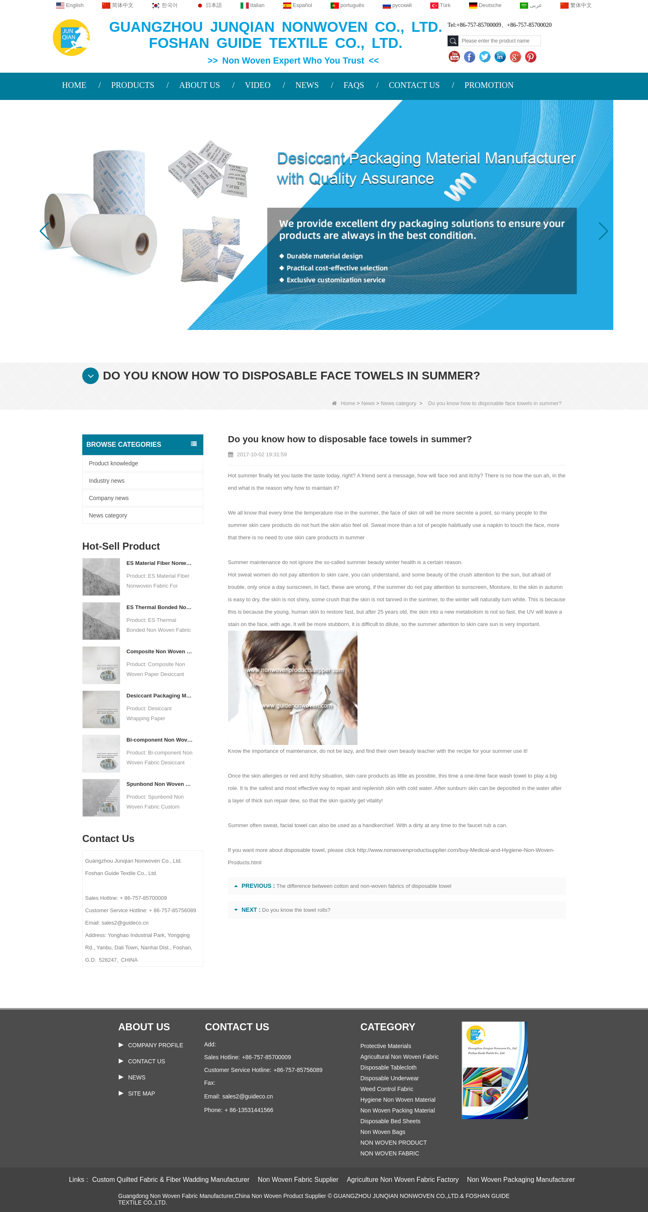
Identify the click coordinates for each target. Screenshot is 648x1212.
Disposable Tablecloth (388, 1067)
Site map (141, 1093)
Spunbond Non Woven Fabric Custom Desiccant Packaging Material (159, 784)
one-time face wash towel (495, 776)
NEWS (307, 85)
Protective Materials (385, 1046)
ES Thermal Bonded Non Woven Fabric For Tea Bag (159, 607)
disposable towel (304, 850)
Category (387, 1026)
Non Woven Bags (382, 1132)
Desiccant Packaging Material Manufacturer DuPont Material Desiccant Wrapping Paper (159, 696)
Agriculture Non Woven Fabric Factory (403, 1179)
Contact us (237, 1026)
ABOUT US (199, 85)
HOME (74, 85)
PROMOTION (489, 85)
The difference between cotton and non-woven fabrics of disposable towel (363, 886)
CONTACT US (414, 85)
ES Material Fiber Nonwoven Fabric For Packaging (159, 563)
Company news (109, 498)
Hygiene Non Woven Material (398, 1099)
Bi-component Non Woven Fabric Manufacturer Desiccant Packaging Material (159, 740)
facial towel (293, 825)
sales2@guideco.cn (247, 1096)
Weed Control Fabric (386, 1089)
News (368, 403)
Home (343, 403)
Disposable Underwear (389, 1078)
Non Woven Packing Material (397, 1110)
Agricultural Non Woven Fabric (399, 1056)
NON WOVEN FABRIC (389, 1153)
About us (144, 1026)
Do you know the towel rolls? (296, 910)
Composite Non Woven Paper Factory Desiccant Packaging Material (159, 651)
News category (399, 403)
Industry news (106, 480)
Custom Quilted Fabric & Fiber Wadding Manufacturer (171, 1179)
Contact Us (146, 1061)
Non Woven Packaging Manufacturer (521, 1179)
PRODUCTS (132, 85)
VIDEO (257, 85)
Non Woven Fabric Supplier (298, 1179)
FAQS (353, 85)
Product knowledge (113, 463)
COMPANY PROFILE (155, 1045)
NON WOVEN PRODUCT (393, 1142)
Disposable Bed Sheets (390, 1121)
